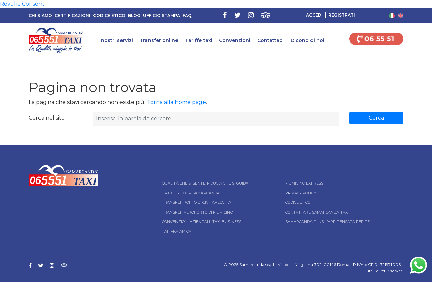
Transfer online (159, 40)
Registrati (341, 15)
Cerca (376, 118)
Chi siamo (40, 15)
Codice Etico (109, 15)
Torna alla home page (176, 102)
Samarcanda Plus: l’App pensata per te (327, 221)
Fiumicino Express (304, 183)
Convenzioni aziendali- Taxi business (201, 221)
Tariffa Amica (176, 231)
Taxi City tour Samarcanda (191, 193)
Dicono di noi (307, 40)
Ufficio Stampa (161, 15)
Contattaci (270, 40)
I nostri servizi (115, 40)
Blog (134, 15)
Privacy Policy (300, 193)
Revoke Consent (22, 4)
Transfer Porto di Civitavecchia (196, 202)
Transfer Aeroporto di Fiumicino (197, 212)
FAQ (187, 15)
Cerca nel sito (47, 118)
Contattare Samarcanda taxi (317, 212)
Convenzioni (234, 40)
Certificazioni (72, 15)
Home (6, 61)
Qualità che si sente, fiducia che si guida (205, 183)
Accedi (314, 15)
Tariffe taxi (198, 40)
